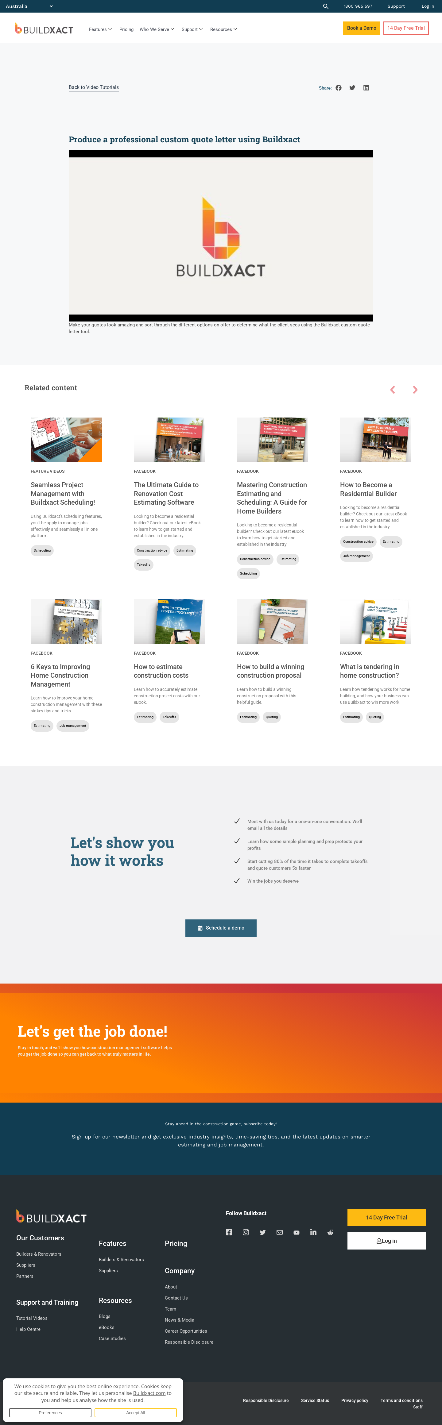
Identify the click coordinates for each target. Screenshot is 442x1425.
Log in (428, 6)
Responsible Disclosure (189, 1341)
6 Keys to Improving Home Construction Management (60, 675)
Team (170, 1308)
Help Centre (28, 1328)
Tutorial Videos (32, 1317)
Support (396, 6)
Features (100, 29)
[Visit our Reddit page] (330, 1233)
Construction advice (152, 551)
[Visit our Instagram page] (246, 1232)
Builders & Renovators (38, 1254)
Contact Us (176, 1297)
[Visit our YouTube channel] (296, 1233)
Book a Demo (361, 28)
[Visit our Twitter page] (263, 1233)
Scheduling (42, 551)
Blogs (104, 1316)
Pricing (126, 29)
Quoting (272, 717)
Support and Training (47, 1302)
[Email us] (280, 1233)
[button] (339, 87)
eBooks (106, 1327)
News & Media (179, 1319)
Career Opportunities (186, 1330)
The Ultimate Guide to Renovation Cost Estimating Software (166, 493)
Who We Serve (157, 29)
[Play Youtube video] (221, 236)
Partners (24, 1276)
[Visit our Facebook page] (229, 1232)
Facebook (145, 471)
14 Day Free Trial (406, 28)
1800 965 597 (358, 6)
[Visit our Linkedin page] (313, 1232)
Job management (356, 556)
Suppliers (25, 1265)
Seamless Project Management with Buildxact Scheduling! (63, 493)
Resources (223, 29)
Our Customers (41, 1237)
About (171, 1286)
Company (181, 1270)
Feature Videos (47, 471)
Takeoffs (143, 565)
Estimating (184, 551)
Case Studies (112, 1338)
